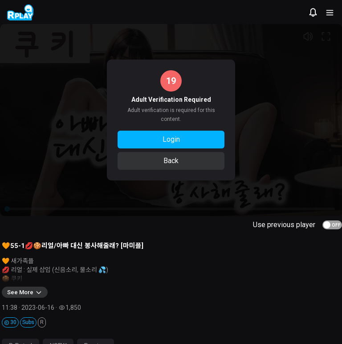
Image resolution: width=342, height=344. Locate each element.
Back (171, 160)
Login (171, 139)
